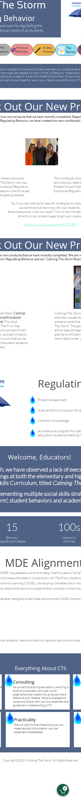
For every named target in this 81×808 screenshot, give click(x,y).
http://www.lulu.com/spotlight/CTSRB (50, 224)
